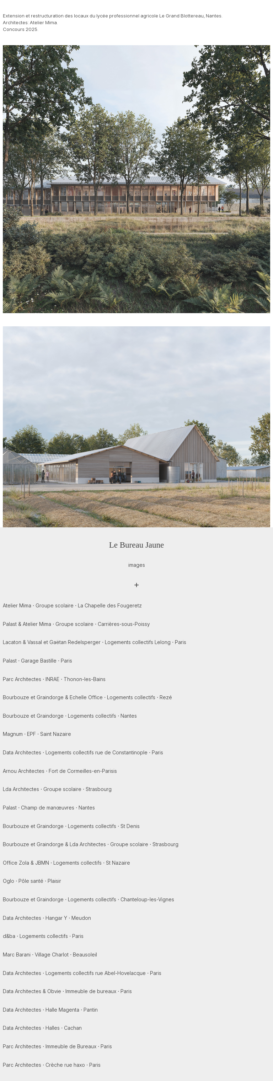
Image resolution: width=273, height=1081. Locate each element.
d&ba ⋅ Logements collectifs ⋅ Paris (43, 936)
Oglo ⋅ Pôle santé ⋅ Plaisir (32, 881)
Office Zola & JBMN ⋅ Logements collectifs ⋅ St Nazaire (66, 863)
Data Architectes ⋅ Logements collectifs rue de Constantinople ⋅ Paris (83, 752)
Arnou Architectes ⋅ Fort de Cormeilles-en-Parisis (60, 771)
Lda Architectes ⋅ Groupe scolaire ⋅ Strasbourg (57, 789)
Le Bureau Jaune (136, 544)
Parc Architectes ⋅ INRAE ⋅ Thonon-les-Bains (54, 679)
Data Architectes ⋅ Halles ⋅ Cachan (42, 1028)
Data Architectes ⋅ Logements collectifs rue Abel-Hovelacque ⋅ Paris (82, 973)
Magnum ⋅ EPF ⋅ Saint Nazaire (37, 734)
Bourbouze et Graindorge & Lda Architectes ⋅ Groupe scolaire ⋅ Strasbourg (90, 844)
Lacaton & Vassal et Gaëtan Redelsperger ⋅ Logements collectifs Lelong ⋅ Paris (94, 642)
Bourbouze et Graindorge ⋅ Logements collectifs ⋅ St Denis (71, 826)
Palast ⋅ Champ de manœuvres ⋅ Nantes (49, 808)
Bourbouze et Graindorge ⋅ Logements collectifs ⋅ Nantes (70, 716)
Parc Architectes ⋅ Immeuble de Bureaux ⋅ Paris (57, 1046)
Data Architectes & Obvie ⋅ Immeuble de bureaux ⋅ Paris (67, 991)
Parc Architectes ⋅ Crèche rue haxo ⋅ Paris (52, 1065)
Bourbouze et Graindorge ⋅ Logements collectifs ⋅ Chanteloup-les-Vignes (88, 899)
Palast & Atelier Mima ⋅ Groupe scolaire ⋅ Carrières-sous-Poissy (76, 624)
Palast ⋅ (37, 661)
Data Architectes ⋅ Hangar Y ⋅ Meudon (47, 918)
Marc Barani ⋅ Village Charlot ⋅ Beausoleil (50, 954)
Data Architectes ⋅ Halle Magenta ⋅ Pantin (50, 1010)
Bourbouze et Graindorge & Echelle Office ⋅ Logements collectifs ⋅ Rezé (87, 697)
